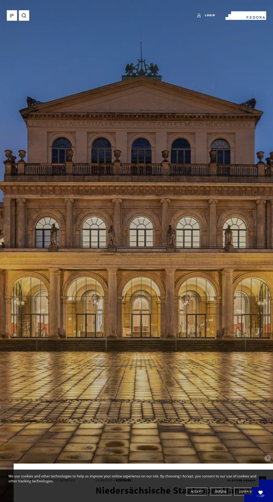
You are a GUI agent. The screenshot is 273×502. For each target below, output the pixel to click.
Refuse (221, 491)
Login (206, 15)
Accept (197, 491)
